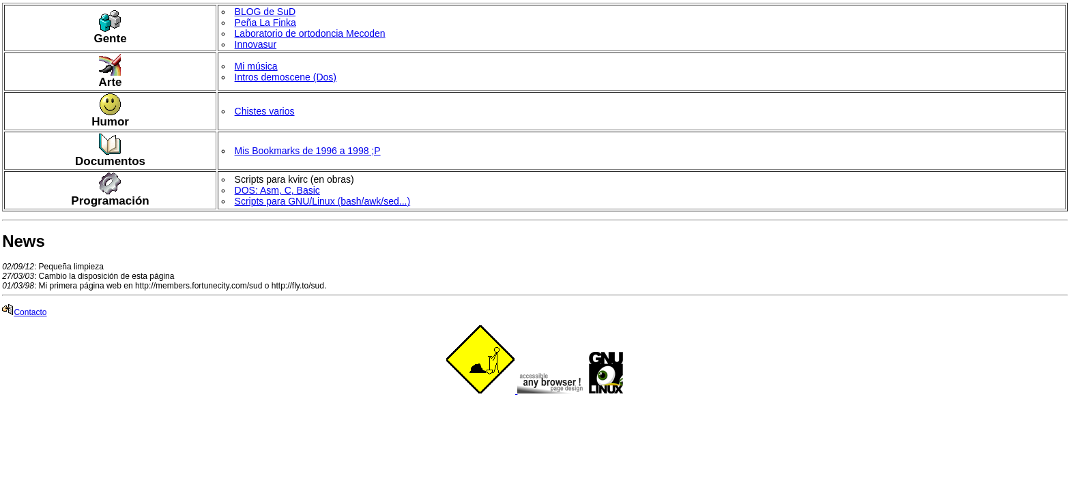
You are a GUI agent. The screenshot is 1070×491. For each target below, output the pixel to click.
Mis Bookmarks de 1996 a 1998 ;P (308, 150)
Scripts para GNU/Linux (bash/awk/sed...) (323, 201)
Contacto (24, 312)
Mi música (256, 66)
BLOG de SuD (265, 11)
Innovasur (255, 44)
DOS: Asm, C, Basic (277, 190)
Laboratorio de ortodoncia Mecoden (310, 33)
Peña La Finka (265, 22)
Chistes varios (265, 111)
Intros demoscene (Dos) (285, 77)
